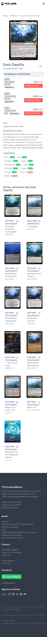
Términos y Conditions (11, 505)
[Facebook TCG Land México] (14, 594)
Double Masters (10, 69)
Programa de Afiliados (12, 535)
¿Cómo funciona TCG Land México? (17, 524)
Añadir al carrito (33, 86)
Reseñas (5, 522)
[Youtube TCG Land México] (21, 594)
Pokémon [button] (14, 16)
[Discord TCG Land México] (25, 594)
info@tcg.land (8, 583)
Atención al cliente (10, 527)
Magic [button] (5, 16)
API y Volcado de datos (12, 538)
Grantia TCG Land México (30, 16)
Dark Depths (11, 224)
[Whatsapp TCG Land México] (12, 577)
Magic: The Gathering (11, 552)
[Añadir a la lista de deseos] (40, 66)
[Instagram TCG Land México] (10, 594)
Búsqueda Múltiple (10, 550)
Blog (4, 594)
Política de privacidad (12, 502)
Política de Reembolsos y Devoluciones (19, 532)
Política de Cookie (10, 508)
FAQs (4, 530)
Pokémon (6, 555)
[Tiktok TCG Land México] (18, 594)
